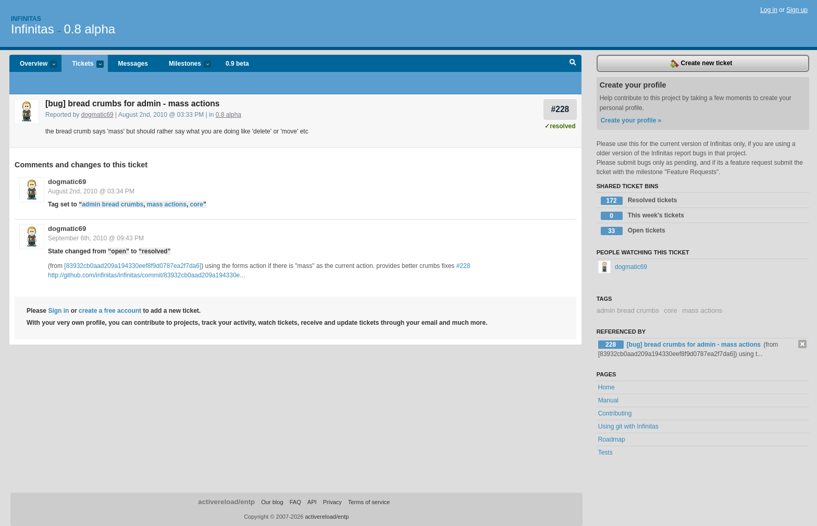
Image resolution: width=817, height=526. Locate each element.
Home (606, 387)
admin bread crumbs (112, 204)
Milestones (184, 64)
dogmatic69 (97, 114)
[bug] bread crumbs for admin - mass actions (695, 344)
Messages (133, 63)
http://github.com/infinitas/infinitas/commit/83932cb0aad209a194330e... (146, 275)
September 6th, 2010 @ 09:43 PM (96, 238)
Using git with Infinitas (628, 426)
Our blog (272, 502)
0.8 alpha (89, 29)
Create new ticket (701, 63)
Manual (608, 400)
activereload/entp (226, 502)
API (312, 502)
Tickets (82, 64)
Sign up (797, 10)
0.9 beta (237, 63)
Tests (605, 452)
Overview (33, 64)
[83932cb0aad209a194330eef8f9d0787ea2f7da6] (132, 266)
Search (572, 63)
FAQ (295, 502)
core (196, 204)
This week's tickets (642, 216)
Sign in (58, 310)
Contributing (615, 413)
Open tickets (633, 231)
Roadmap (611, 439)
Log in (768, 10)
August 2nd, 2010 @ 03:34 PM (91, 191)
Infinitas (26, 18)
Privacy (332, 502)
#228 (560, 109)
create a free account (110, 310)
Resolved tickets (639, 201)
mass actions (167, 204)
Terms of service (369, 502)
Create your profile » (631, 120)
